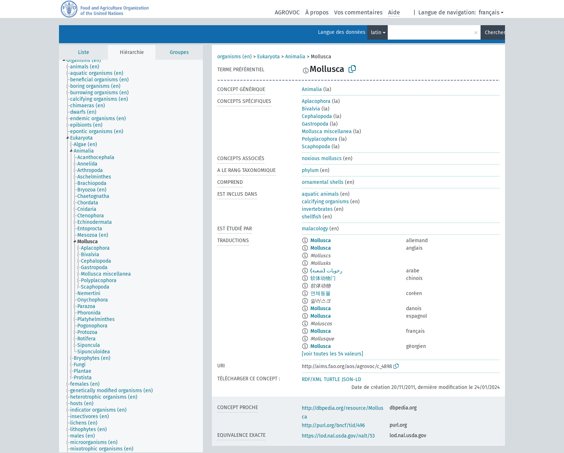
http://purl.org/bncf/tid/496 (333, 425)
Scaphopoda (316, 147)
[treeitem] (87, 60)
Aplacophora (316, 101)
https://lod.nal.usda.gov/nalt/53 (338, 436)
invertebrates (317, 209)
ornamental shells (323, 182)
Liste (83, 52)
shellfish (311, 217)
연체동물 (320, 293)
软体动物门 (323, 278)
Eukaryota (268, 57)
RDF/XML (312, 379)
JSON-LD (351, 379)
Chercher (495, 33)
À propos (316, 12)
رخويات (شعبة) (326, 271)
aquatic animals (320, 194)
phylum (310, 170)
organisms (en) (234, 57)
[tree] (131, 256)
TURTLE (332, 379)
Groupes (179, 52)
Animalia (295, 57)
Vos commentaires (358, 12)
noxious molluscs (322, 158)
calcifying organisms (325, 202)
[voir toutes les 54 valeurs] (332, 354)
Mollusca (320, 240)
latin (376, 33)
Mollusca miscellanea (327, 131)
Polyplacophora (319, 139)
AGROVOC (287, 12)
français (489, 12)
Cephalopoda (317, 116)
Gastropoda (315, 124)
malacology (315, 229)
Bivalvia (311, 109)
